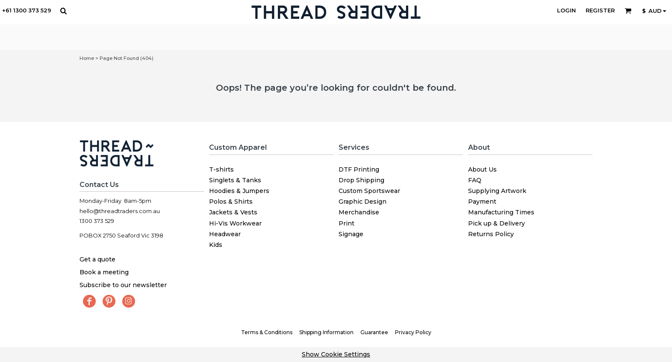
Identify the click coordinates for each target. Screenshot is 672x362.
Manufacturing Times (501, 212)
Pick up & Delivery (496, 223)
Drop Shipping (361, 180)
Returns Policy (491, 234)
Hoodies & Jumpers (239, 191)
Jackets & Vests (233, 212)
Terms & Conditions (266, 332)
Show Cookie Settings (336, 354)
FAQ (474, 180)
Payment (482, 201)
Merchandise (359, 212)
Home (87, 58)
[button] (63, 10)
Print (346, 223)
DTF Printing (359, 169)
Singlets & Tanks (235, 180)
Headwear (225, 234)
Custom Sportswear (369, 191)
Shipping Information (326, 332)
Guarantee (374, 332)
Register (600, 10)
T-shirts (221, 169)
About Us (482, 169)
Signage (351, 234)
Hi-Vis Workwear (235, 223)
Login (566, 10)
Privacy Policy (413, 332)
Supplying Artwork (497, 191)
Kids (215, 245)
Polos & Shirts (231, 201)
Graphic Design (362, 201)
